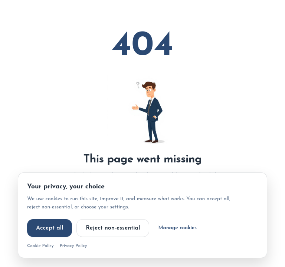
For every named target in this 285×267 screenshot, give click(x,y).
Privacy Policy (73, 246)
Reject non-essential (113, 228)
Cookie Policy (40, 246)
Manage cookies (177, 228)
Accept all (49, 228)
